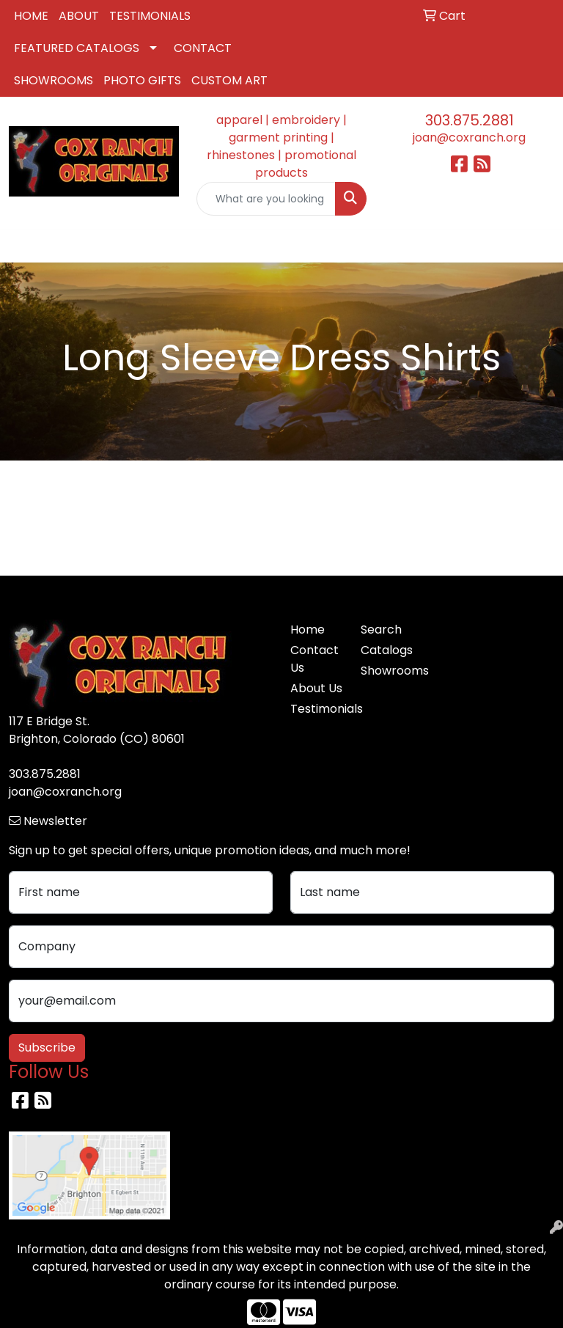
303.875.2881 (469, 120)
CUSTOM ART (229, 80)
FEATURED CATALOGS (76, 48)
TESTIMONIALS (150, 15)
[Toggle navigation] (22, 246)
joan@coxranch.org (469, 137)
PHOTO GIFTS (142, 80)
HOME (31, 15)
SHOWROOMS (53, 80)
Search (381, 629)
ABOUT (79, 15)
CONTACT (203, 48)
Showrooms (387, 670)
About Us (316, 688)
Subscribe (47, 1047)
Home (307, 629)
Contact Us (314, 659)
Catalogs (387, 650)
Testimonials (316, 708)
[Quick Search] (266, 199)
